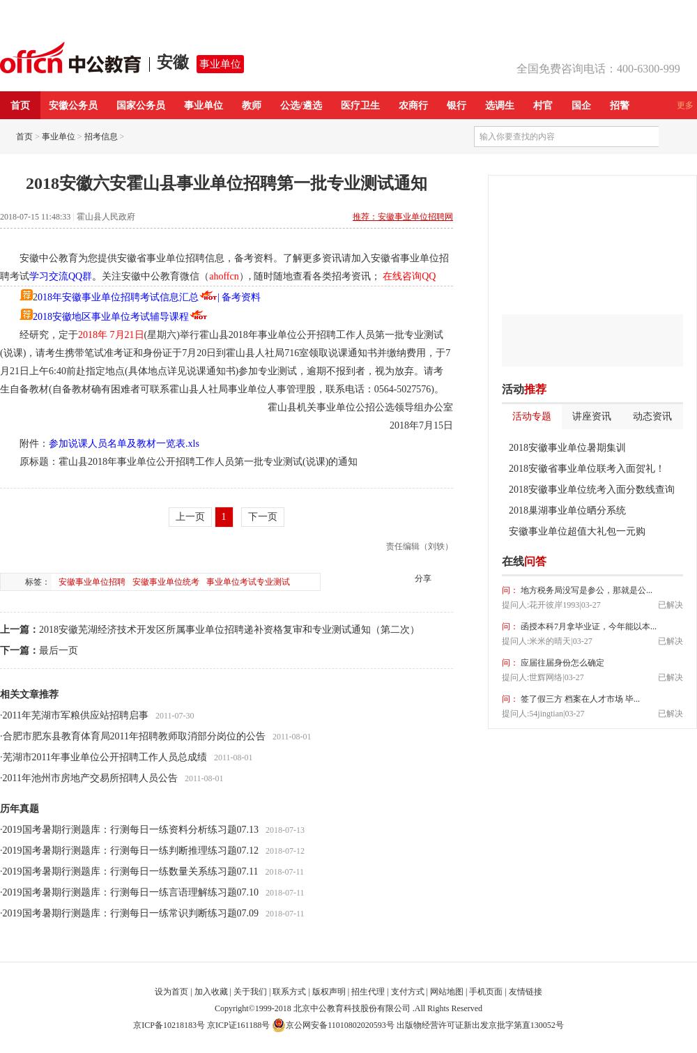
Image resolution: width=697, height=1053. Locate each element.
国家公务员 (140, 105)
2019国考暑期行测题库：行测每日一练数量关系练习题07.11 (131, 871)
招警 (619, 105)
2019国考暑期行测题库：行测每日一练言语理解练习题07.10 (131, 892)
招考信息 (101, 136)
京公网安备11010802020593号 (333, 1025)
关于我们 (250, 992)
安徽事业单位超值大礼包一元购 (577, 531)
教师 (251, 105)
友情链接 (525, 992)
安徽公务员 (73, 105)
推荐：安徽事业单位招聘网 (403, 217)
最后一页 (58, 650)
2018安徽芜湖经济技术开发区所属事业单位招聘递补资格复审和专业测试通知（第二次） (229, 629)
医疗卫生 (360, 105)
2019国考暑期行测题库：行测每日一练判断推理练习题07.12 (131, 850)
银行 (456, 105)
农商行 (413, 105)
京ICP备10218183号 (169, 1025)
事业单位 (220, 64)
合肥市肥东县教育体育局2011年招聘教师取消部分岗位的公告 (134, 736)
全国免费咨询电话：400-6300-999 (598, 69)
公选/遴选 (301, 105)
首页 (20, 105)
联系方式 (289, 992)
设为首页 (171, 992)
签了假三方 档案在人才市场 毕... (579, 699)
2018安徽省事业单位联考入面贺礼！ (587, 468)
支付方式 (407, 992)
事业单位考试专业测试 (248, 582)
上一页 (190, 517)
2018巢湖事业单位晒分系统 (567, 510)
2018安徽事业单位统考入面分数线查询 (592, 489)
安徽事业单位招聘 (92, 582)
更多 (685, 105)
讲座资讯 (591, 416)
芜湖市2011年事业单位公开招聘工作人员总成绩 (105, 757)
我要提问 (661, 562)
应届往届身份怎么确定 (561, 663)
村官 (543, 105)
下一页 (262, 517)
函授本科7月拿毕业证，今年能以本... (588, 626)
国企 (581, 105)
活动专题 (531, 416)
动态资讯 (652, 416)
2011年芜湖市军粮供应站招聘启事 (75, 715)
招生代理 (368, 992)
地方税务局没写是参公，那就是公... (585, 590)
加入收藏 (211, 992)
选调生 (499, 105)
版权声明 (329, 992)
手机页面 (486, 992)
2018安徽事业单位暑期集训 (567, 448)
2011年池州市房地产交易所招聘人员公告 (90, 778)
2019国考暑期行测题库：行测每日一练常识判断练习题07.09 (131, 913)
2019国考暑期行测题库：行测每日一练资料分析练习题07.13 (131, 829)
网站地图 (447, 992)
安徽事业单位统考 (165, 582)
